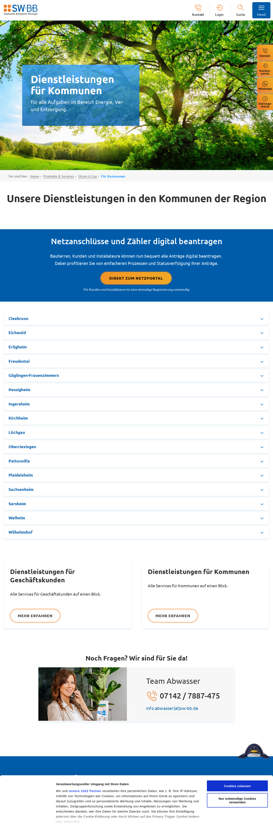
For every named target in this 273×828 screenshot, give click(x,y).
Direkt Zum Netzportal (136, 278)
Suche (240, 14)
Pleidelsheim (21, 475)
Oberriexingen (22, 446)
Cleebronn (18, 318)
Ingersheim (19, 404)
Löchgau (17, 432)
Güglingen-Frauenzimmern (34, 375)
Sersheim (17, 503)
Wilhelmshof (21, 532)
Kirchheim (18, 418)
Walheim (17, 517)
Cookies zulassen (237, 767)
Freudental (19, 361)
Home (34, 176)
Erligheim (18, 346)
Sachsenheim (21, 489)
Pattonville (19, 461)
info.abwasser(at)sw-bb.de (172, 708)
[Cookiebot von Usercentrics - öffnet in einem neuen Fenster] (27, 819)
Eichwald (17, 332)
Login (219, 14)
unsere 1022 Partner (85, 772)
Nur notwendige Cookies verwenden (237, 781)
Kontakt (198, 14)
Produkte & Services (58, 176)
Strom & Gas (87, 176)
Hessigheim (19, 389)
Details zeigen (66, 819)
